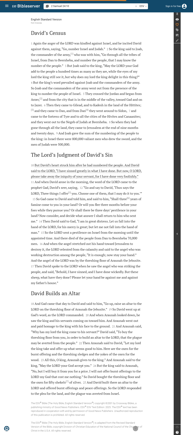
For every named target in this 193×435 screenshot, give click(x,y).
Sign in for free (173, 6)
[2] (47, 98)
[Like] (189, 25)
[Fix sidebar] (189, 15)
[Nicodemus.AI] (6, 428)
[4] (93, 109)
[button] (7, 6)
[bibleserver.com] (26, 6)
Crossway (44, 23)
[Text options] (144, 6)
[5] (75, 192)
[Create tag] (189, 30)
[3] (38, 109)
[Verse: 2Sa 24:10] (189, 20)
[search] (89, 6)
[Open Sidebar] (189, 234)
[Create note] (189, 41)
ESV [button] (136, 6)
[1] (78, 53)
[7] (73, 381)
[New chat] (189, 36)
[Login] (184, 6)
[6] (134, 198)
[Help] (189, 432)
